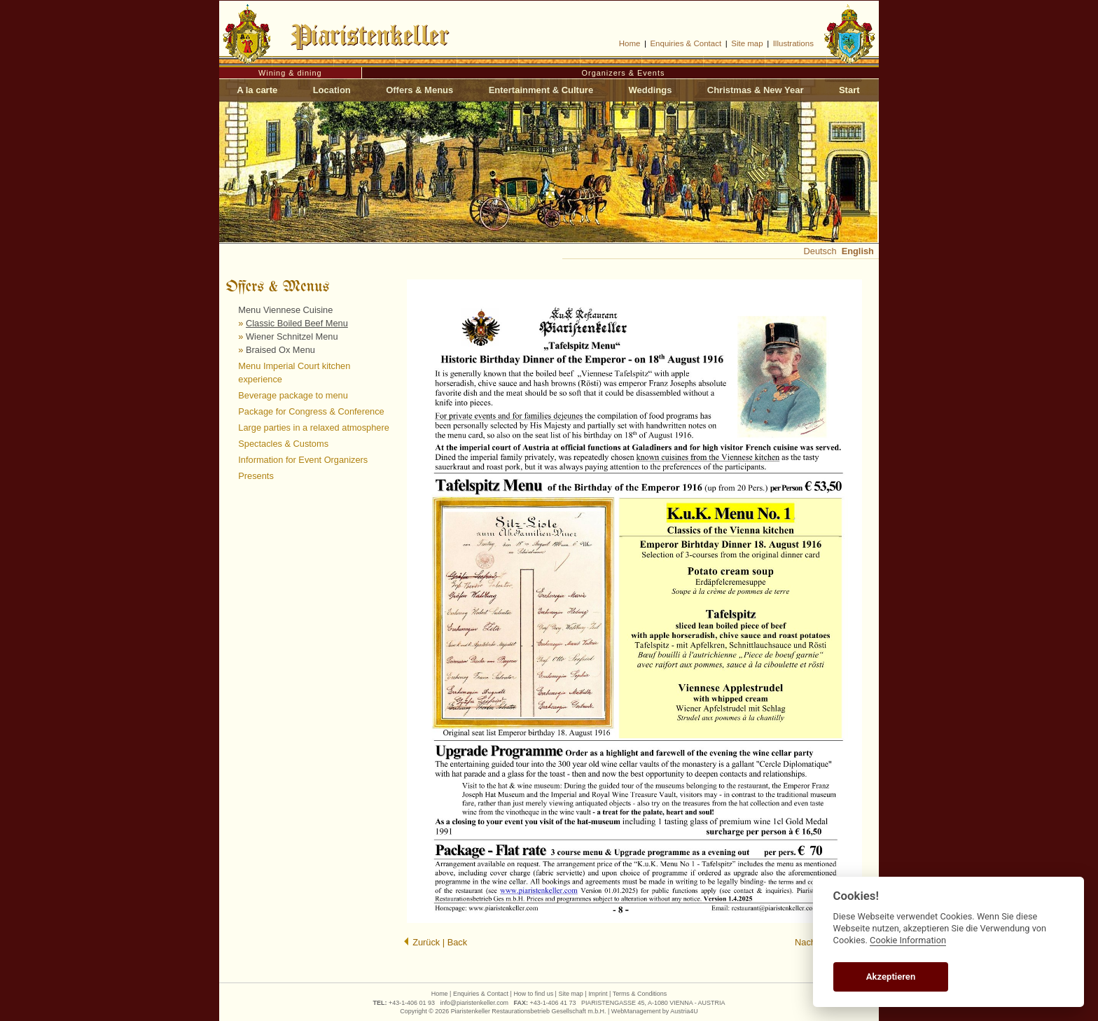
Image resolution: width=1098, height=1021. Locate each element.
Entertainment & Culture (541, 90)
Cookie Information (908, 940)
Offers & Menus (419, 90)
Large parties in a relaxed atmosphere (313, 427)
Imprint (597, 993)
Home (630, 43)
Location (332, 90)
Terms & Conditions (640, 993)
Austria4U (683, 1011)
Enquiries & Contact (685, 43)
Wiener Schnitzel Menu (292, 336)
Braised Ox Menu (280, 350)
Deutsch (820, 251)
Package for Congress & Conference (311, 411)
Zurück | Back (435, 942)
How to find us (533, 993)
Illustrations (793, 43)
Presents (256, 476)
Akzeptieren (890, 976)
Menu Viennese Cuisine (285, 310)
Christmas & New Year (755, 90)
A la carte (257, 90)
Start (849, 90)
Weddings (650, 90)
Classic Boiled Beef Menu (297, 323)
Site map (747, 43)
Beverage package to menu (293, 395)
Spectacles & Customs (283, 443)
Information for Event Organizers (303, 459)
